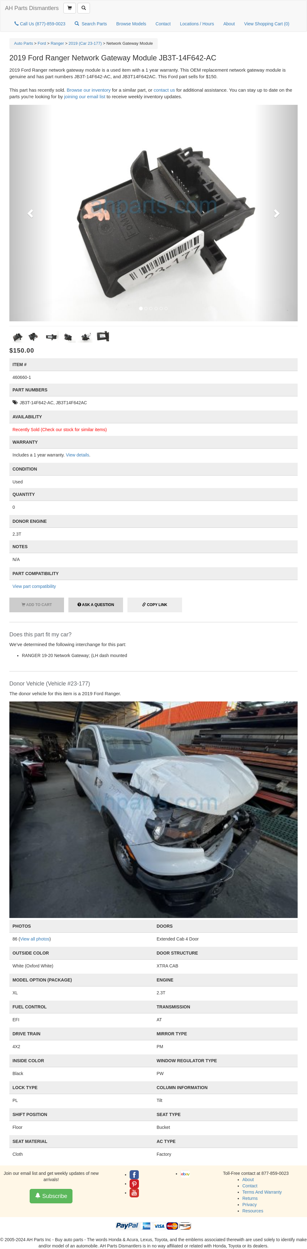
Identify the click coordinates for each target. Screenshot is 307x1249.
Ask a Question (95, 605)
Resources (252, 1210)
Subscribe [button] (51, 1196)
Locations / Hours (197, 23)
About (229, 23)
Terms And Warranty (262, 1192)
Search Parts (91, 23)
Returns (250, 1198)
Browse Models (131, 23)
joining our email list (84, 96)
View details (77, 454)
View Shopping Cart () (267, 23)
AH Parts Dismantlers (32, 8)
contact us (164, 90)
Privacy (249, 1204)
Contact (163, 23)
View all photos (34, 938)
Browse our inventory (89, 90)
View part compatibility (34, 586)
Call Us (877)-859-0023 (39, 23)
